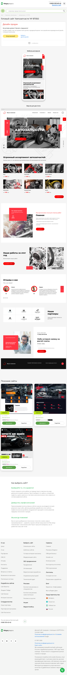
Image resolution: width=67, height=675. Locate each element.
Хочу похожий (10, 36)
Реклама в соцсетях (29, 598)
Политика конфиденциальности (44, 643)
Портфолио (4, 553)
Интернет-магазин (6, 597)
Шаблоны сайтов (28, 550)
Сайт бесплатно (6, 612)
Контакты (4, 564)
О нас (2, 550)
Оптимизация (27, 568)
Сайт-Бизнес (4, 594)
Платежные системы (7, 579)
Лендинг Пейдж (5, 590)
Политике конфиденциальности (44, 634)
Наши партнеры (6, 605)
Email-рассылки (50, 561)
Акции (25, 602)
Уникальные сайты (29, 546)
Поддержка (4, 568)
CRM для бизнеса (51, 553)
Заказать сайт (56, 5)
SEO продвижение (29, 561)
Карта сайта (38, 645)
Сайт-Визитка (5, 586)
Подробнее (24, 423)
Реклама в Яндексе (51, 550)
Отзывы (3, 561)
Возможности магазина (8, 575)
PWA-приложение (51, 568)
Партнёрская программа (8, 609)
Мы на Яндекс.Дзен (52, 590)
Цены (2, 546)
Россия (49, 609)
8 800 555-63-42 (55, 3)
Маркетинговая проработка (32, 572)
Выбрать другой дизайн (25, 36)
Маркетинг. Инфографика (53, 587)
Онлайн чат (49, 557)
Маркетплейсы (28, 607)
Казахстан (50, 602)
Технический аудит (29, 579)
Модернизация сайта (29, 557)
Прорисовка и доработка (53, 579)
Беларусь (50, 598)
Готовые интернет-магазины (32, 553)
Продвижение (27, 565)
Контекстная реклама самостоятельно (30, 594)
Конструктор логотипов (53, 564)
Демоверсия (9, 423)
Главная (48, 546)
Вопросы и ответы (6, 572)
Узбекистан (51, 605)
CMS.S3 (3, 557)
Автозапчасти (6, 417)
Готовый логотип (51, 576)
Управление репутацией (30, 576)
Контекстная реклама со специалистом (30, 588)
